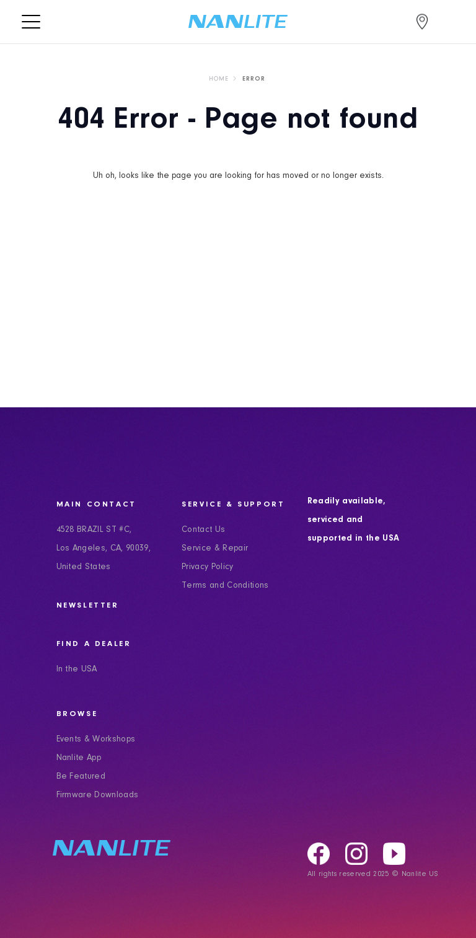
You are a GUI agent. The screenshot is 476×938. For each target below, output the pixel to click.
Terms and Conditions (225, 586)
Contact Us (203, 530)
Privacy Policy (208, 567)
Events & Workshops (96, 739)
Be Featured (81, 776)
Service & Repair (215, 548)
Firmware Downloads (97, 795)
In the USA (76, 669)
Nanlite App (79, 758)
